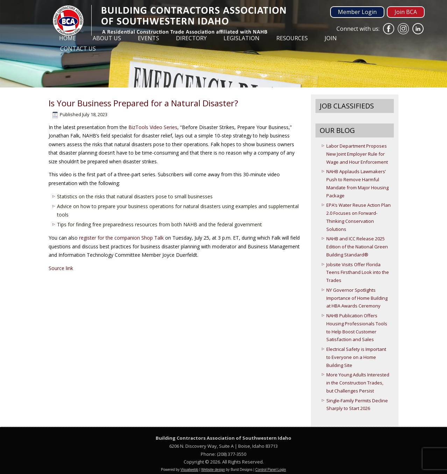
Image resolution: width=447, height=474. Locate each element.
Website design (213, 470)
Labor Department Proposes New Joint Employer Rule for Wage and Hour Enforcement (357, 154)
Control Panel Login (270, 470)
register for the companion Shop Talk (121, 237)
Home (67, 38)
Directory (191, 38)
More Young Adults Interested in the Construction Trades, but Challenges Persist (357, 383)
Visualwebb (189, 470)
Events (148, 38)
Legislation (242, 38)
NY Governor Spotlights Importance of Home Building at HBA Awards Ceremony (357, 298)
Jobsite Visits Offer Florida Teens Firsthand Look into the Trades (357, 272)
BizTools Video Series (152, 127)
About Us (107, 38)
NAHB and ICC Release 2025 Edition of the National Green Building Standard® (357, 246)
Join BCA (406, 12)
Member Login (357, 12)
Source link (61, 268)
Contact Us (78, 48)
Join (331, 38)
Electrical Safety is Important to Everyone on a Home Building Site (356, 357)
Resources (292, 38)
